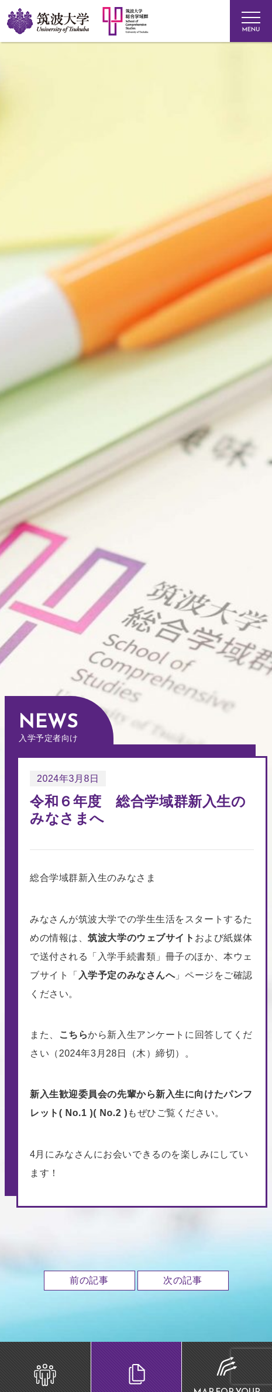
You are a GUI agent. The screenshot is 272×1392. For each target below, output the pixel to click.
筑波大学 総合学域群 (83, 168)
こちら (73, 1035)
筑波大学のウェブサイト (141, 938)
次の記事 (182, 1280)
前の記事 (89, 1280)
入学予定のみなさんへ (126, 975)
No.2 (110, 1113)
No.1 (76, 1113)
